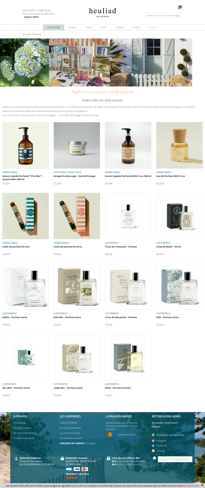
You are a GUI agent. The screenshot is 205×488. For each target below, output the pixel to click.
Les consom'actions (70, 433)
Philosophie (19, 422)
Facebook (159, 445)
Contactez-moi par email (168, 435)
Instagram (159, 440)
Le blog (158, 450)
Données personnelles (25, 433)
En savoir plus (191, 485)
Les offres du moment (71, 438)
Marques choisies (22, 427)
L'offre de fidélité (68, 422)
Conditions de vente (23, 438)
